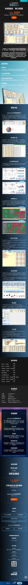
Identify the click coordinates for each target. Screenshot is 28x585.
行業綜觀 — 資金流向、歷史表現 (8, 368)
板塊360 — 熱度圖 (5, 364)
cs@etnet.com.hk (14, 556)
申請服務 (19, 583)
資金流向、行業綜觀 (5, 381)
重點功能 (8, 583)
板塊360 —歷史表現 (5, 366)
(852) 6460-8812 (11, 559)
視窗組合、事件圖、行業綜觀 (7, 379)
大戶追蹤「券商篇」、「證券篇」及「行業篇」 (10, 377)
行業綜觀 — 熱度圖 (5, 370)
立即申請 (14, 499)
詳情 (14, 17)
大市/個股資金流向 (5, 375)
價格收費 (14, 583)
